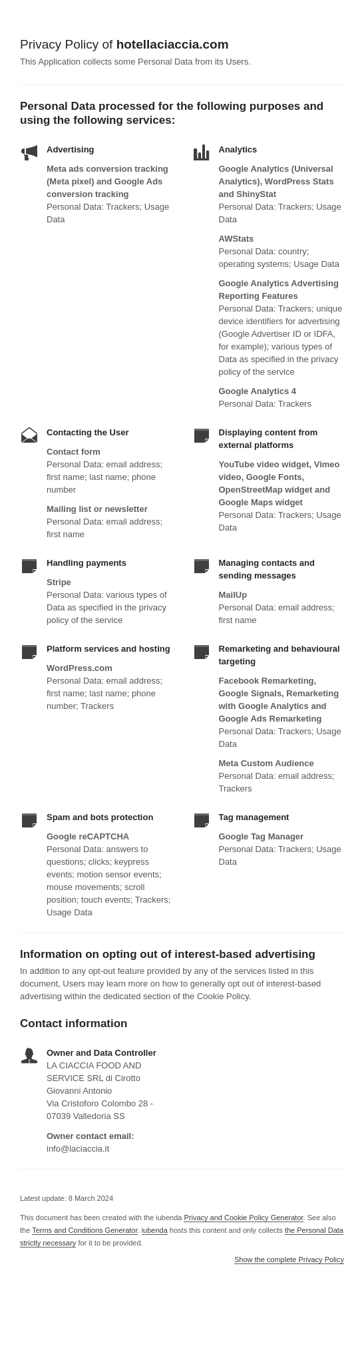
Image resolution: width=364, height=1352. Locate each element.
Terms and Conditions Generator (84, 1230)
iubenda (155, 1230)
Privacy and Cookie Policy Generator (243, 1218)
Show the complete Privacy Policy (289, 1259)
